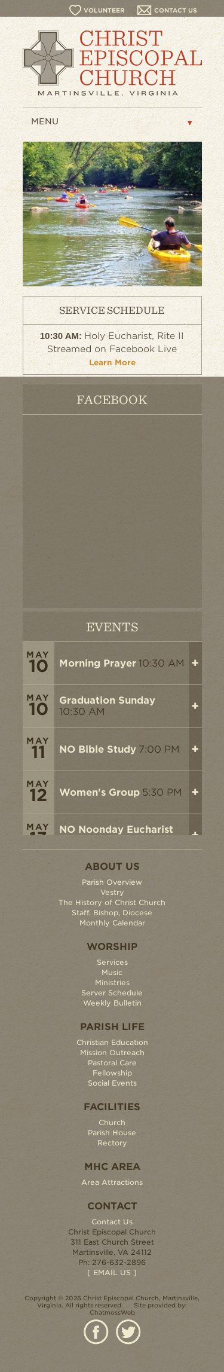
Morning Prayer (97, 663)
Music (112, 972)
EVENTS (112, 626)
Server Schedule (112, 992)
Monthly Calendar (112, 922)
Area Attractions (112, 1182)
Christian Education (112, 1042)
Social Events (112, 1082)
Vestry (112, 892)
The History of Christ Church (112, 902)
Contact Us (112, 1221)
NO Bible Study (97, 749)
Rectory (112, 1142)
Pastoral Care (112, 1062)
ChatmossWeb (112, 1312)
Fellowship (112, 1072)
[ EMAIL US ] (112, 1272)
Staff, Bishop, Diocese (112, 912)
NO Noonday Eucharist (116, 829)
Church (112, 1122)
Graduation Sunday (107, 700)
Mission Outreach (112, 1052)
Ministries (112, 982)
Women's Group (99, 792)
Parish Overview (112, 882)
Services (112, 962)
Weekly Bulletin (112, 1002)
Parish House (112, 1132)
